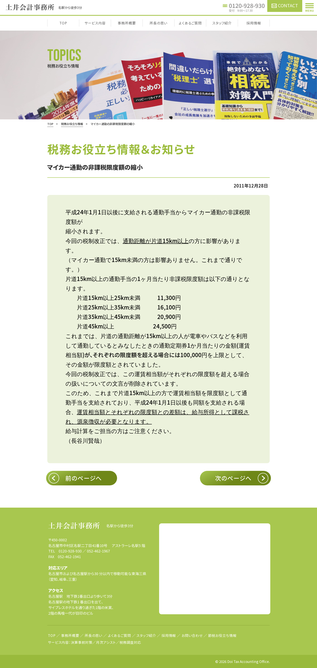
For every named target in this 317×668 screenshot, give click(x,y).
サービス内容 (95, 22)
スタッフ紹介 (222, 22)
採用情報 (253, 22)
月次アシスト (106, 642)
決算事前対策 (81, 642)
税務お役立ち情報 (72, 124)
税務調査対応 (130, 642)
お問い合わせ (192, 635)
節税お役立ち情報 (222, 635)
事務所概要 (127, 22)
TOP (63, 22)
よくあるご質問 (190, 22)
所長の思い (158, 22)
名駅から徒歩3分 (90, 525)
